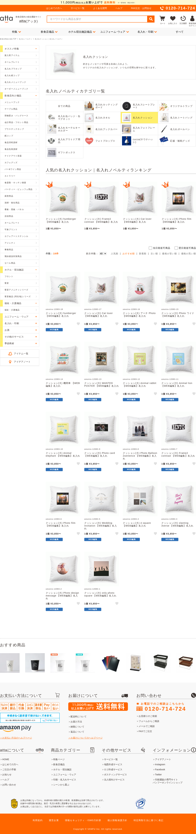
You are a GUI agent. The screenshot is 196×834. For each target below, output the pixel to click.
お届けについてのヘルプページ (87, 737)
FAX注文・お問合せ (141, 8)
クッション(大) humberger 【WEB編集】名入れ (61, 220)
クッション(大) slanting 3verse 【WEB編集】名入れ (177, 524)
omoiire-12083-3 (169, 519)
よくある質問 (100, 8)
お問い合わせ (9, 784)
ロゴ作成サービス (113, 769)
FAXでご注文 (145, 731)
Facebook (160, 769)
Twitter (158, 774)
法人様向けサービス (114, 779)
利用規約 (38, 820)
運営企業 (54, 820)
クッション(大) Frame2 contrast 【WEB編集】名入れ (101, 220)
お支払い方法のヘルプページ (17, 737)
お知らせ (6, 774)
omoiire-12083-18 (54, 309)
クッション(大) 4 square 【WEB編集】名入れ (137, 524)
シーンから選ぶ (61, 784)
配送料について (79, 716)
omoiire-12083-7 (169, 449)
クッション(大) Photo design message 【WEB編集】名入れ (62, 596)
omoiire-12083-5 (92, 519)
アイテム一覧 (21, 353)
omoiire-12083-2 (54, 589)
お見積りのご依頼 (148, 716)
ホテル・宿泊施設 (62, 769)
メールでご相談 (147, 726)
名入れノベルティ (25, 39)
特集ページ (59, 759)
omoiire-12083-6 (54, 519)
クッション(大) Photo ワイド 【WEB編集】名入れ (177, 314)
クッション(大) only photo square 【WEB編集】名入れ (100, 594)
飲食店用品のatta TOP (8, 39)
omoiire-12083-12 (131, 379)
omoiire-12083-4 (131, 519)
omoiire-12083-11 (170, 379)
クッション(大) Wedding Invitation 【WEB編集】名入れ (100, 526)
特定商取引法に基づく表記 (148, 820)
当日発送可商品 (161, 248)
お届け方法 (76, 721)
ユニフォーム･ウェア (114, 31)
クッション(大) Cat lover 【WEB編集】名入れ (137, 220)
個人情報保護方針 (117, 820)
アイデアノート (22, 361)
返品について (77, 731)
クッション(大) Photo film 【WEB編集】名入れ (176, 220)
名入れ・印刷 (147, 31)
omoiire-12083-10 (54, 449)
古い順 (154, 253)
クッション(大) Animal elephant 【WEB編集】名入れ (63, 454)
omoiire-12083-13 (92, 379)
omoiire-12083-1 (92, 589)
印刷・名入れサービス (64, 779)
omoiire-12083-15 (170, 309)
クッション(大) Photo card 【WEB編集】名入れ (99, 454)
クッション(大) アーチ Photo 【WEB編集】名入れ (139, 314)
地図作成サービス (113, 764)
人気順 (114, 253)
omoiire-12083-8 (131, 449)
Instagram (160, 764)
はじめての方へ (54, 8)
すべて (180, 31)
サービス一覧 (77, 8)
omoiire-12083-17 (92, 309)
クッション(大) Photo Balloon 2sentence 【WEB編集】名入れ (140, 456)
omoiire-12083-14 (54, 379)
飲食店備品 (49, 31)
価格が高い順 (188, 253)
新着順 (143, 253)
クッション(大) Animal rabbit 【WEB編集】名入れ (139, 384)
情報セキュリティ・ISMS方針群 (83, 820)
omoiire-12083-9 (92, 449)
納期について (77, 726)
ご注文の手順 (9, 769)
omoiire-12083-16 (131, 309)
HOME (5, 759)
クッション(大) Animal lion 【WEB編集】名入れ (176, 384)
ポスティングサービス (115, 774)
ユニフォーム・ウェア (64, 774)
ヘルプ (118, 8)
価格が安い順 (169, 253)
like (78, 324)
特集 (16, 31)
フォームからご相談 (149, 721)
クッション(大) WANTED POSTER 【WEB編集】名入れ (101, 384)
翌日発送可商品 (187, 248)
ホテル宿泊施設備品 (82, 31)
